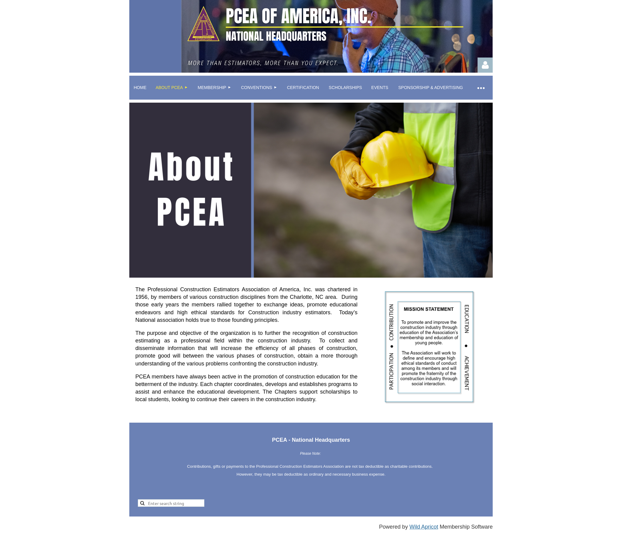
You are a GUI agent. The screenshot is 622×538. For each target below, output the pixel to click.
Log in (485, 65)
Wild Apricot (423, 527)
